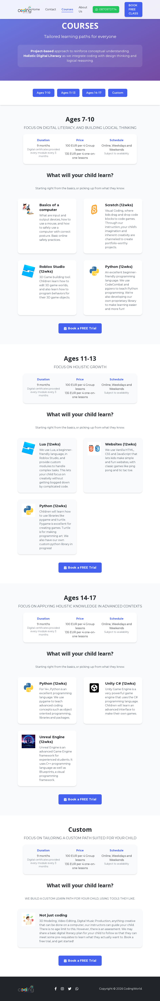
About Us (83, 9)
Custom (117, 92)
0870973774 (105, 9)
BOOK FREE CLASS (133, 9)
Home (36, 9)
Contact (50, 9)
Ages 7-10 (43, 92)
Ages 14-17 (93, 92)
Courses (67, 10)
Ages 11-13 (68, 92)
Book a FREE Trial (80, 328)
